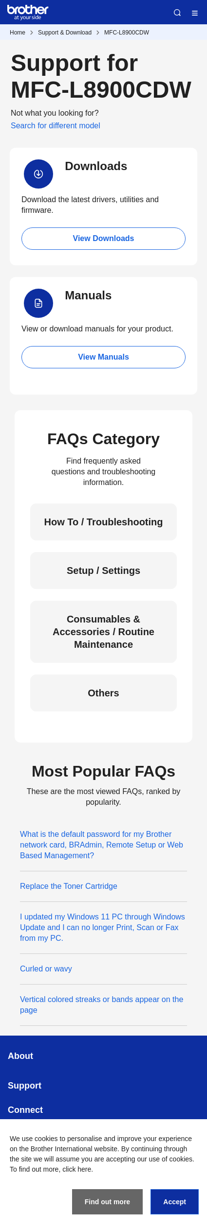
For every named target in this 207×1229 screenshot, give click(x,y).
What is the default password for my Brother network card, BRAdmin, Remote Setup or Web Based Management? (101, 845)
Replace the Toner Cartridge (68, 886)
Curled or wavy (46, 969)
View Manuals (103, 357)
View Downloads (103, 238)
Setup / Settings (103, 570)
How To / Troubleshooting (103, 522)
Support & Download (65, 32)
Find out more (107, 1202)
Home (17, 32)
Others (103, 693)
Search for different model (55, 125)
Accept (174, 1202)
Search (177, 12)
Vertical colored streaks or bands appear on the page (101, 1004)
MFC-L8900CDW (126, 32)
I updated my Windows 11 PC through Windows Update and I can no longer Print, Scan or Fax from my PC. (102, 927)
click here (76, 1169)
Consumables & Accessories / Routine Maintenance (103, 632)
